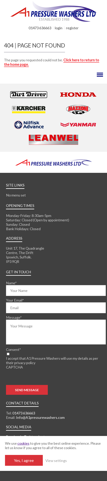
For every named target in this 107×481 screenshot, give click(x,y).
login (58, 28)
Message (14, 317)
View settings (56, 460)
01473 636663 (40, 28)
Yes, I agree (24, 460)
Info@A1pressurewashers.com (40, 417)
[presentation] (36, 377)
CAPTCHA (14, 367)
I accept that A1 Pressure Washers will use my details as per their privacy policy (52, 360)
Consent (13, 349)
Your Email (15, 300)
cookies (23, 443)
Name (11, 283)
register (72, 28)
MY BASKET (18, 34)
